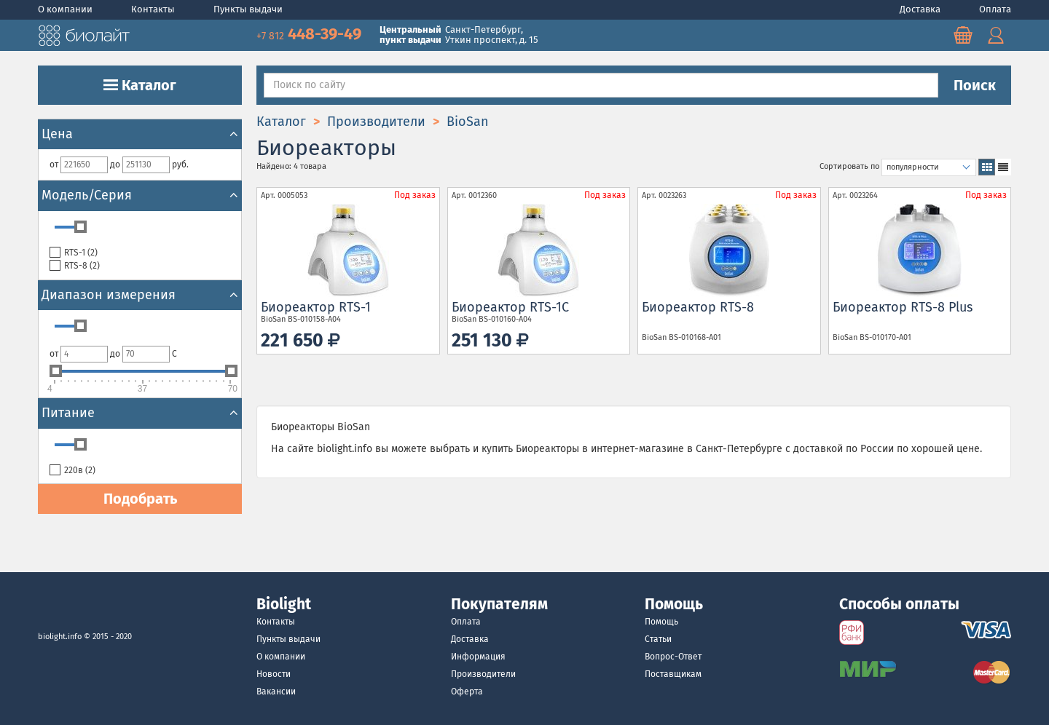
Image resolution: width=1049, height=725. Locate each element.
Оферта (467, 691)
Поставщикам (673, 674)
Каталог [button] (139, 85)
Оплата (995, 9)
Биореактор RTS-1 (316, 307)
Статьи (658, 639)
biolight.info (60, 636)
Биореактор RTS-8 (698, 307)
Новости (273, 674)
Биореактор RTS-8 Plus (903, 307)
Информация (478, 656)
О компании (66, 9)
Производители (483, 674)
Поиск (975, 85)
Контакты (154, 9)
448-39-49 (310, 34)
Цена (140, 134)
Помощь (661, 622)
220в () (72, 470)
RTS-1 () (74, 253)
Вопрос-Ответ (673, 656)
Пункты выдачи (248, 9)
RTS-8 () (75, 266)
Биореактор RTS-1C (510, 307)
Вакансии (276, 691)
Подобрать (140, 498)
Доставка (921, 9)
